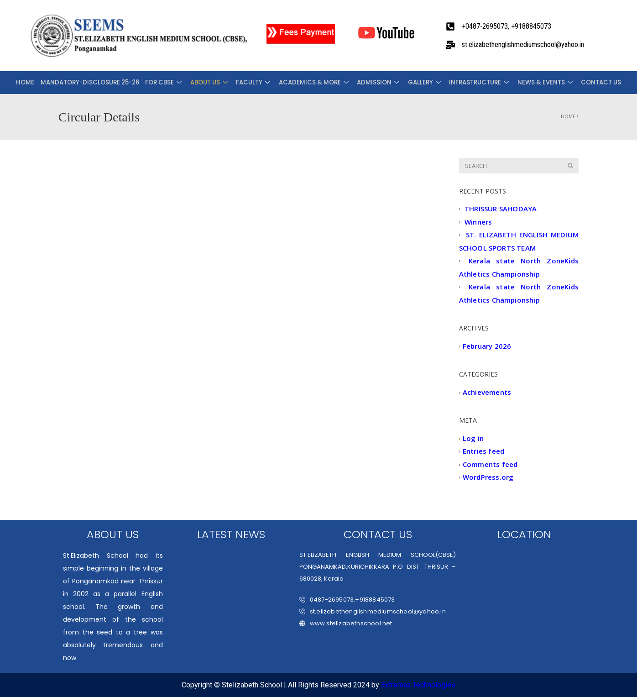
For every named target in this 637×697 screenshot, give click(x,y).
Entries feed (483, 451)
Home (34, 82)
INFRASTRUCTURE (474, 82)
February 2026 (487, 346)
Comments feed (490, 464)
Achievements (487, 392)
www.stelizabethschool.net (345, 623)
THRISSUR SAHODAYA (501, 209)
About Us (213, 82)
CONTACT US (592, 82)
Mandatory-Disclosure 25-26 (96, 82)
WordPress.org (488, 477)
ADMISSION (377, 82)
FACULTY (255, 82)
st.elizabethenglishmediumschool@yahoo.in (372, 611)
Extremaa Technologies (418, 685)
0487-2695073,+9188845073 (347, 599)
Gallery (421, 82)
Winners (478, 221)
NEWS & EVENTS (538, 82)
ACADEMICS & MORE (314, 82)
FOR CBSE (169, 82)
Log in (473, 438)
